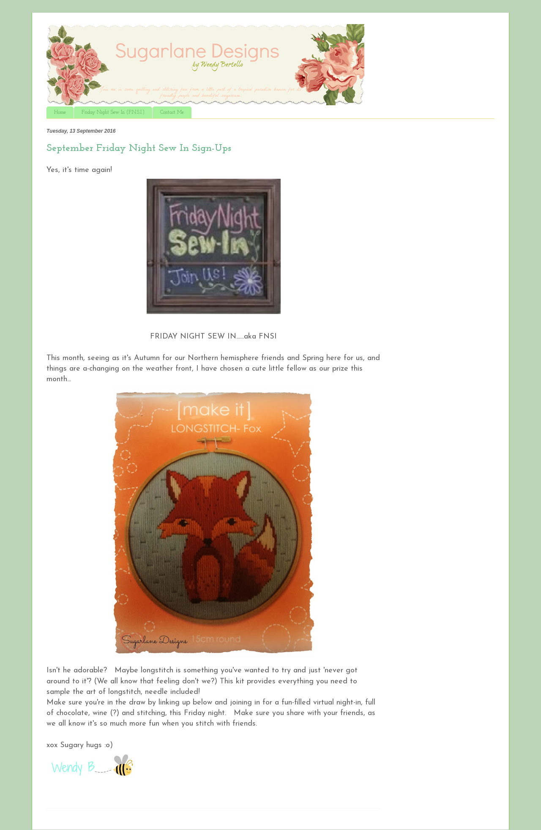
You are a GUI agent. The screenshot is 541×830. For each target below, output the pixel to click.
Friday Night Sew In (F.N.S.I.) (113, 112)
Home (60, 112)
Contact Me (172, 112)
